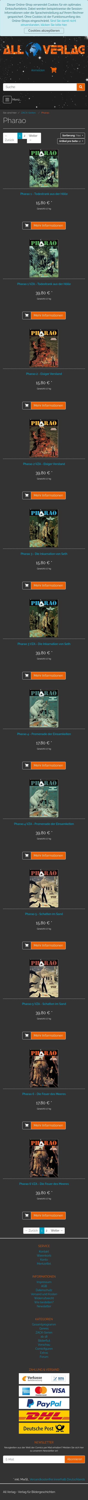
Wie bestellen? (44, 1302)
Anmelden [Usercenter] (38, 70)
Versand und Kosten (44, 1294)
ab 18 (43, 1336)
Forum (44, 1356)
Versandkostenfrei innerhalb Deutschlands (57, 1479)
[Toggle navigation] (7, 99)
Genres (44, 1328)
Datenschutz (44, 1290)
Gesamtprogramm (44, 1324)
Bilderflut (44, 1340)
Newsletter (44, 1306)
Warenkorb (44, 1255)
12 (70, 141)
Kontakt (44, 1251)
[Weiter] (34, 138)
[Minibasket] (53, 70)
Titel (71, 135)
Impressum (44, 1282)
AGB (44, 1286)
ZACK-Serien (44, 1332)
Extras (44, 1352)
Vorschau (44, 1344)
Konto (44, 1259)
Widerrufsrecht (44, 1298)
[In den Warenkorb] (26, 225)
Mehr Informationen (48, 225)
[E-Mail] (34, 1459)
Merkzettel (44, 1263)
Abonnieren (74, 1459)
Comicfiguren (44, 1348)
